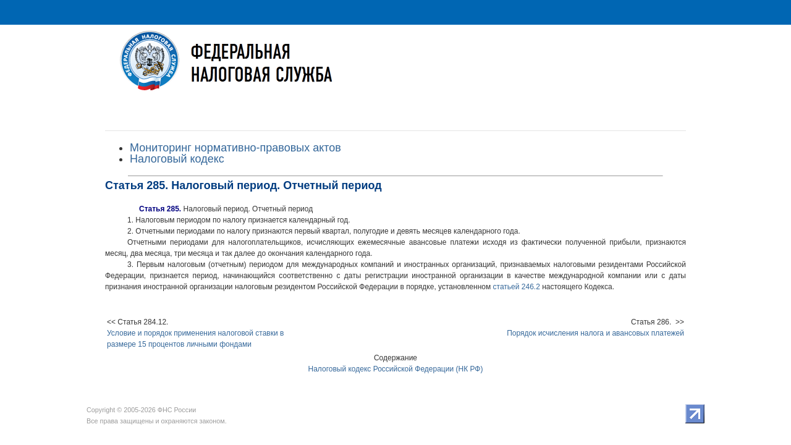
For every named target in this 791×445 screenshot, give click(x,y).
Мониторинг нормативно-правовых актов (235, 148)
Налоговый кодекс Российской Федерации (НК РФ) (395, 369)
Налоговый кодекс (177, 159)
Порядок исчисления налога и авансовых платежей (595, 333)
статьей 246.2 (516, 286)
